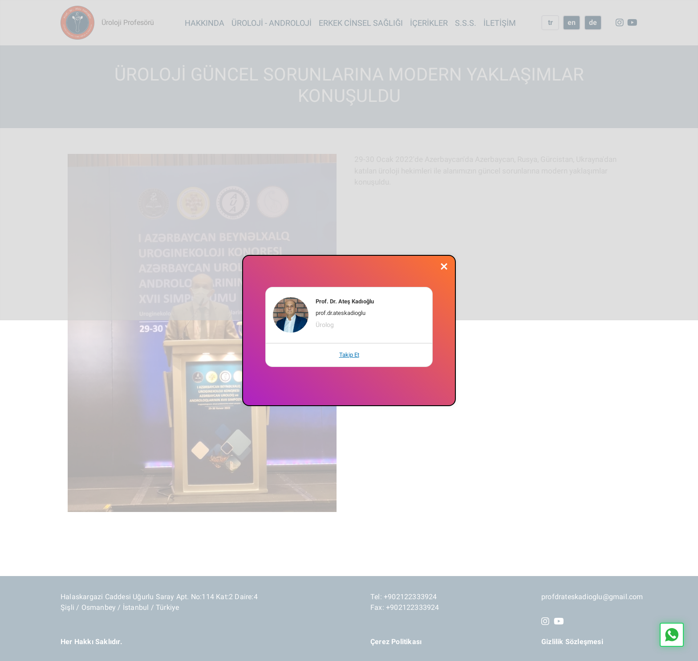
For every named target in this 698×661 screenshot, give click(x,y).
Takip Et (349, 354)
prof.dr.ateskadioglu (340, 313)
